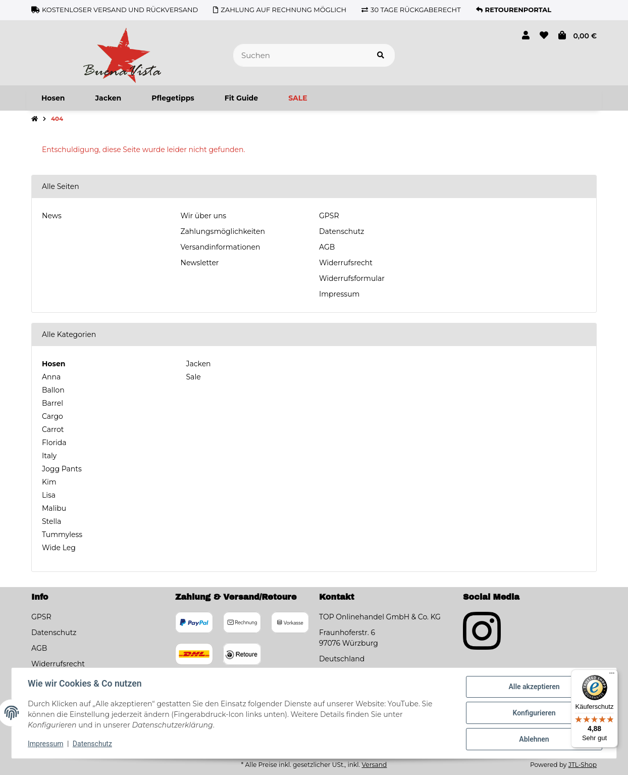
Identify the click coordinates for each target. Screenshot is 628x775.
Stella (51, 521)
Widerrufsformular (352, 278)
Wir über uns (204, 215)
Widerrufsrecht (346, 262)
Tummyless (62, 534)
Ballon (53, 390)
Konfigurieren (533, 713)
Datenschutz (341, 231)
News (52, 215)
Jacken (197, 363)
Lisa (49, 495)
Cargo (52, 416)
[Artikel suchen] (381, 55)
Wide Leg (59, 547)
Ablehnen (534, 739)
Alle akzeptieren (533, 687)
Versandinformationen (220, 247)
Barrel (52, 403)
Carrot (53, 429)
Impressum (339, 294)
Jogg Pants (62, 468)
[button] (526, 35)
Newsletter (200, 262)
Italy (49, 455)
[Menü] (612, 675)
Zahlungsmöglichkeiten (223, 231)
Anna (51, 376)
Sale (192, 376)
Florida (54, 442)
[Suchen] (300, 55)
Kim (49, 482)
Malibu (54, 508)
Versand (374, 764)
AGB (327, 247)
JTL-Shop (582, 764)
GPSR (329, 215)
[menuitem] (53, 98)
